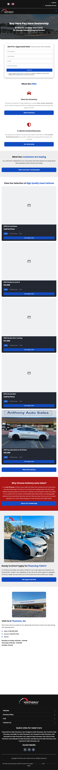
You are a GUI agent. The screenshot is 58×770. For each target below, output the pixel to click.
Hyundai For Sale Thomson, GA (14, 736)
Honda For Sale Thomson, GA (44, 734)
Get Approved (29, 238)
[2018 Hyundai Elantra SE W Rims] (29, 437)
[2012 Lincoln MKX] (29, 381)
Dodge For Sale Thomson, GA (36, 732)
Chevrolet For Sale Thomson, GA (13, 732)
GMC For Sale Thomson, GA (22, 734)
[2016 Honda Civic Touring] (29, 325)
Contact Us (7, 723)
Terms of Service (50, 763)
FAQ (4, 719)
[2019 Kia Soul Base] (29, 213)
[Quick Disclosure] (7, 73)
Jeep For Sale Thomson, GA (35, 736)
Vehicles (6, 711)
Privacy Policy (20, 73)
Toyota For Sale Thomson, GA (29, 741)
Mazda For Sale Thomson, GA (22, 739)
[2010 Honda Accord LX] (29, 269)
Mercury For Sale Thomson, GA (44, 739)
